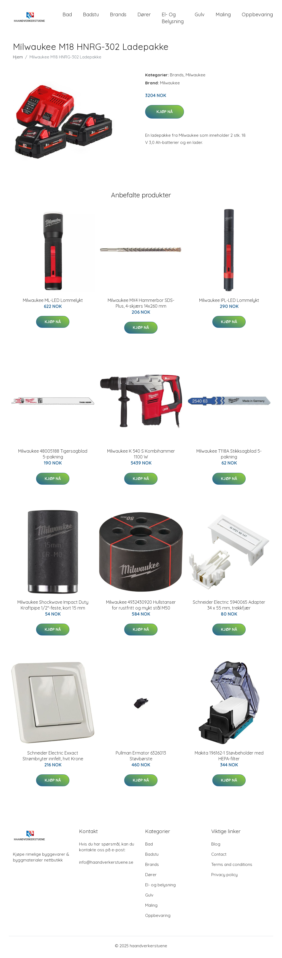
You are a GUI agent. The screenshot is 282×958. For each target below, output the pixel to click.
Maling (223, 16)
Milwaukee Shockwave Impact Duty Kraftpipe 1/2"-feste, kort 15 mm (52, 607)
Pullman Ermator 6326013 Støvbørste (141, 758)
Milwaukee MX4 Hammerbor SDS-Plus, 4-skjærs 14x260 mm (141, 306)
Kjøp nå (164, 114)
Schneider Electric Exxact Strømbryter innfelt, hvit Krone (53, 758)
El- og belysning (173, 19)
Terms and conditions (231, 867)
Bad (67, 16)
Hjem (18, 59)
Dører (144, 16)
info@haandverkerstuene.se (106, 865)
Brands (118, 16)
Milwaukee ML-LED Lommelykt (53, 303)
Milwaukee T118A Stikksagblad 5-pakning (229, 457)
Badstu (91, 16)
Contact (218, 857)
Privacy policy (224, 877)
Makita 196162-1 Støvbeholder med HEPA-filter (229, 758)
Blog (215, 846)
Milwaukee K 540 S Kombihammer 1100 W (141, 457)
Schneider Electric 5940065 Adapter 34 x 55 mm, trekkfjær (229, 607)
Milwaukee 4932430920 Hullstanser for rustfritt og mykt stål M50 (141, 607)
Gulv (200, 16)
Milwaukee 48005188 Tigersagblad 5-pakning (52, 457)
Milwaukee (195, 77)
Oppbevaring (257, 16)
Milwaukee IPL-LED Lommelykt (229, 303)
